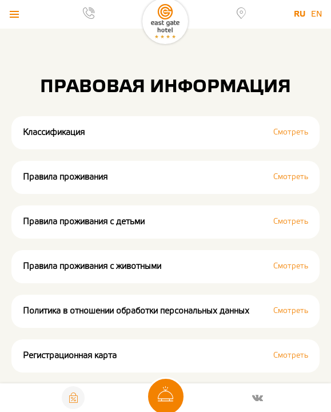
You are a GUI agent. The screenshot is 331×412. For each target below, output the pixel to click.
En (316, 14)
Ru (299, 14)
